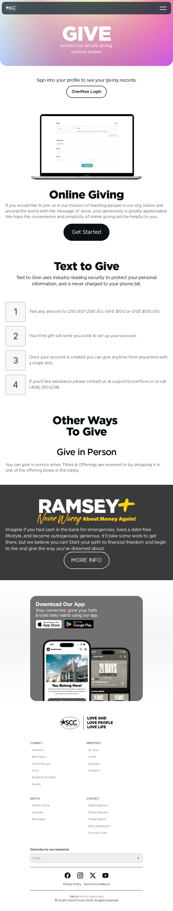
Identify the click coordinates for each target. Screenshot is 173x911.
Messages (39, 819)
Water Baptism (98, 805)
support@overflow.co (133, 382)
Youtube (37, 812)
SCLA (35, 770)
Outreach (94, 770)
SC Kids (93, 750)
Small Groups (41, 764)
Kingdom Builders (44, 777)
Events (36, 784)
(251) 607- (76, 312)
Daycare (94, 764)
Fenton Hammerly (92, 896)
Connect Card (97, 833)
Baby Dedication (99, 826)
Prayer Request (98, 812)
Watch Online (41, 805)
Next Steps (39, 757)
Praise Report (97, 819)
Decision (38, 750)
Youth (92, 757)
